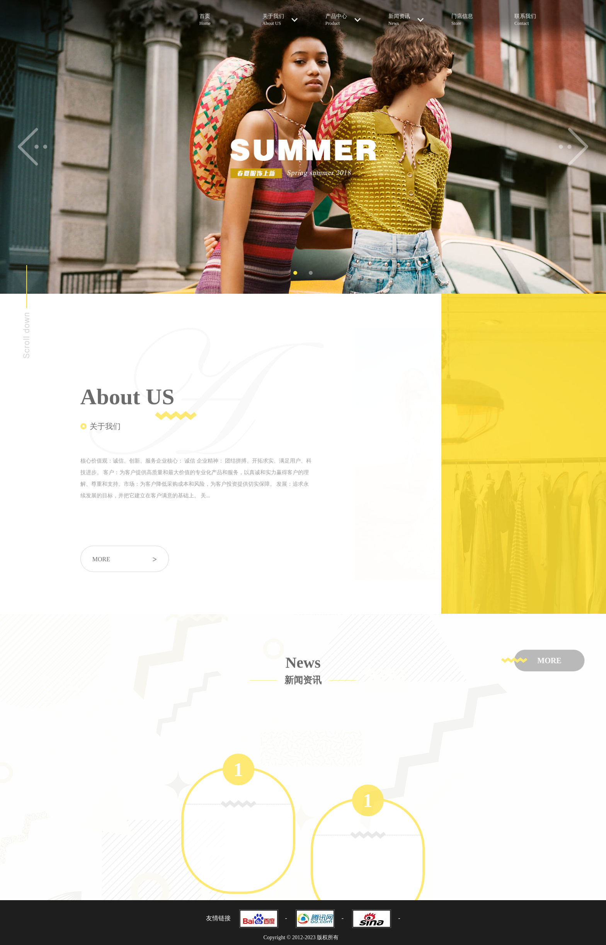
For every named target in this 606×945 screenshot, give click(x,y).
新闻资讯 (406, 15)
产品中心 (343, 15)
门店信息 (467, 15)
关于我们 (280, 15)
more (124, 568)
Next (573, 146)
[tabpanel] (303, 147)
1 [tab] (295, 273)
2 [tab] (311, 273)
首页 (215, 15)
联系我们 (530, 15)
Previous (32, 146)
